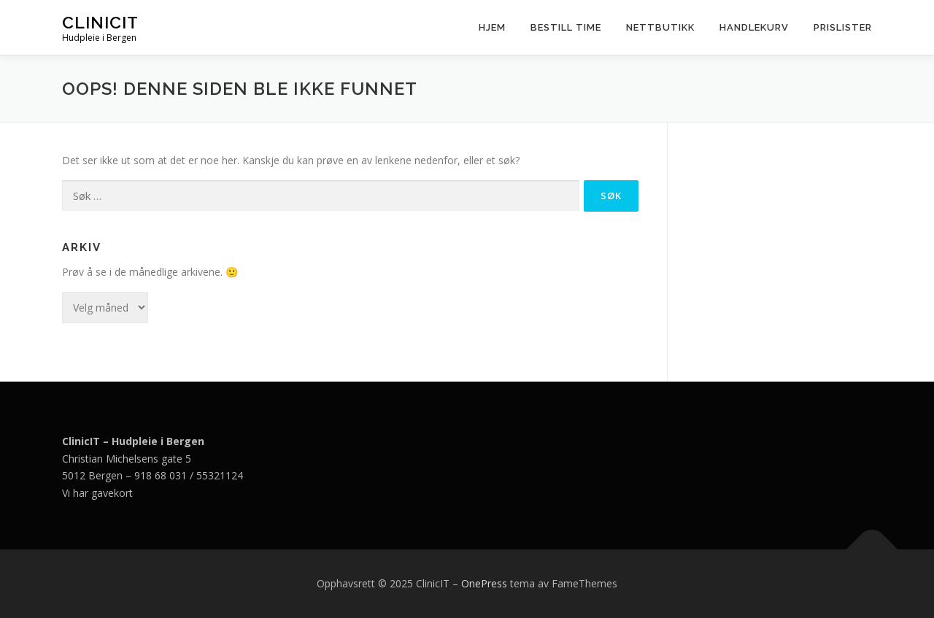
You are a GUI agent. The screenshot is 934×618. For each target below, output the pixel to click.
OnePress (484, 583)
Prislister (843, 27)
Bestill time (565, 27)
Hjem (492, 27)
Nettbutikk (660, 27)
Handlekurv (754, 27)
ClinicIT (100, 22)
